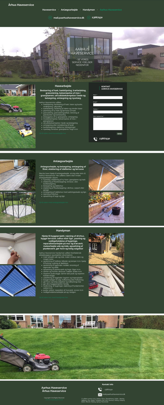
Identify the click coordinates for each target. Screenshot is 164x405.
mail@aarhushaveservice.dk (69, 17)
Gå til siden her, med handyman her (53, 297)
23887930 (97, 17)
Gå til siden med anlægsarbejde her (53, 202)
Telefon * (95, 109)
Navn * (95, 95)
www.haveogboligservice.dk (54, 400)
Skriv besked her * (98, 116)
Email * (95, 102)
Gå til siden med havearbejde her (52, 133)
